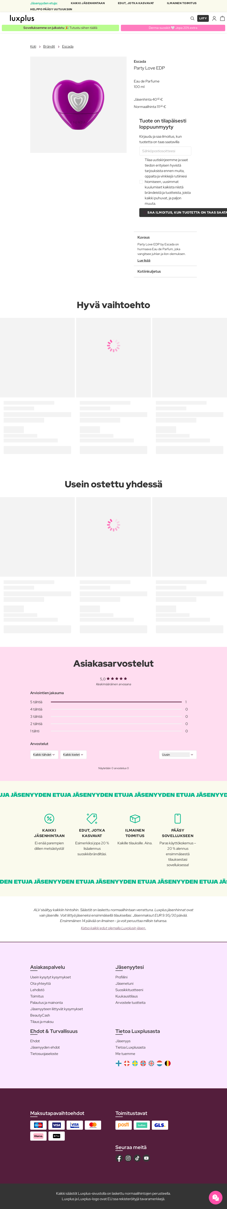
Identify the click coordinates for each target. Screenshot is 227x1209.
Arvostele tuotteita (130, 1002)
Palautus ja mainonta (46, 1002)
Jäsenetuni (124, 983)
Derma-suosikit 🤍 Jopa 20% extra (173, 28)
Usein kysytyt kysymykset (50, 977)
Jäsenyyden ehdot (45, 1047)
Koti (33, 46)
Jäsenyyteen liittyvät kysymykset (56, 1009)
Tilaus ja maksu (42, 1021)
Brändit (49, 46)
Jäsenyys (122, 1041)
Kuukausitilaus (126, 996)
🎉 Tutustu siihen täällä (60, 28)
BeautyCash (40, 1015)
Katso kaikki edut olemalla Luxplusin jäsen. (113, 928)
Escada (67, 46)
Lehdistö (37, 989)
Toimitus (37, 996)
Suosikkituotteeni (129, 989)
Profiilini (121, 977)
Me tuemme (125, 1053)
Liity (203, 18)
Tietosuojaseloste (44, 1053)
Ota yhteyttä (40, 983)
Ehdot (35, 1041)
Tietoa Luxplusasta (130, 1047)
